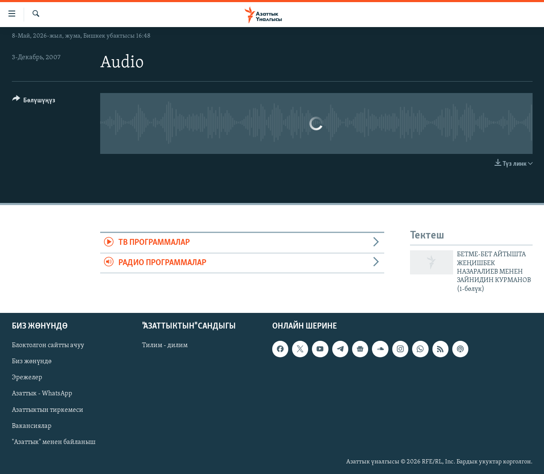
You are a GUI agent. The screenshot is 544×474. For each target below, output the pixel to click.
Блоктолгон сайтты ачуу (48, 345)
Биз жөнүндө (32, 362)
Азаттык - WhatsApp (42, 394)
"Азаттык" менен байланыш (54, 442)
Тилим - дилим (165, 345)
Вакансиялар (32, 426)
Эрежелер (27, 378)
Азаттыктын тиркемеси (47, 410)
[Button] (34, 101)
